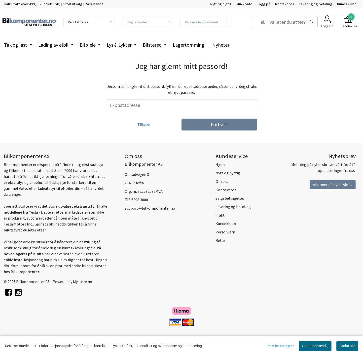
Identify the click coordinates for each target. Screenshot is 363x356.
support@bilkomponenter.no (150, 208)
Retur (220, 240)
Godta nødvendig (315, 346)
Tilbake (143, 124)
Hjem (220, 164)
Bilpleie (88, 45)
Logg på (263, 4)
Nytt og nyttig (221, 4)
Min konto (245, 4)
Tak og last (16, 45)
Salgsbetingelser (230, 198)
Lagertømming (188, 45)
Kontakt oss (284, 4)
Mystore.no (82, 281)
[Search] (285, 22)
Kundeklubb (347, 4)
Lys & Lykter (120, 45)
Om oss (222, 181)
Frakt (220, 215)
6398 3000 (139, 199)
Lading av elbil (54, 45)
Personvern (225, 231)
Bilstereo (153, 45)
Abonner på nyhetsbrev (332, 184)
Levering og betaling (315, 4)
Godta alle (347, 346)
